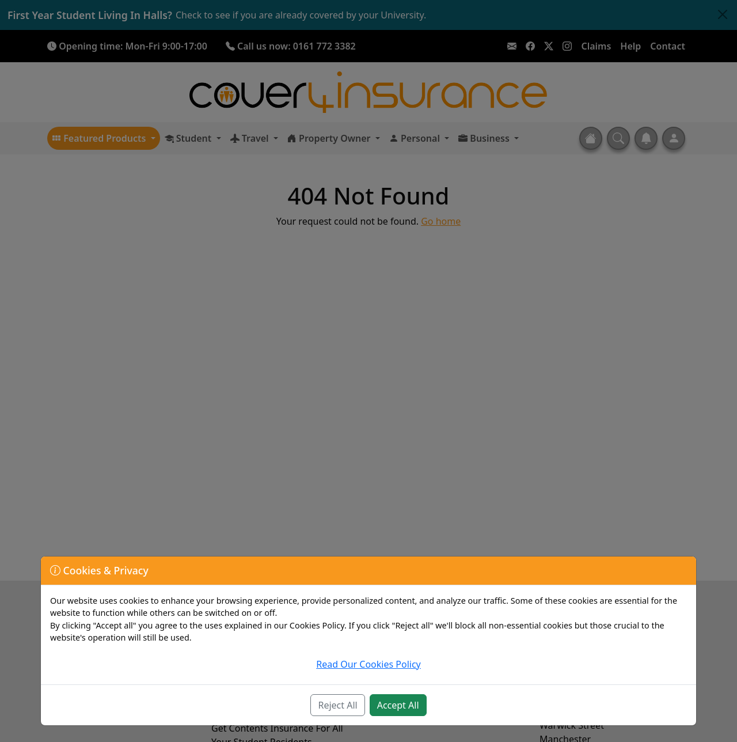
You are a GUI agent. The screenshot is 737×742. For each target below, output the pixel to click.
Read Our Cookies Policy (368, 664)
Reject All (337, 705)
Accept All (398, 705)
